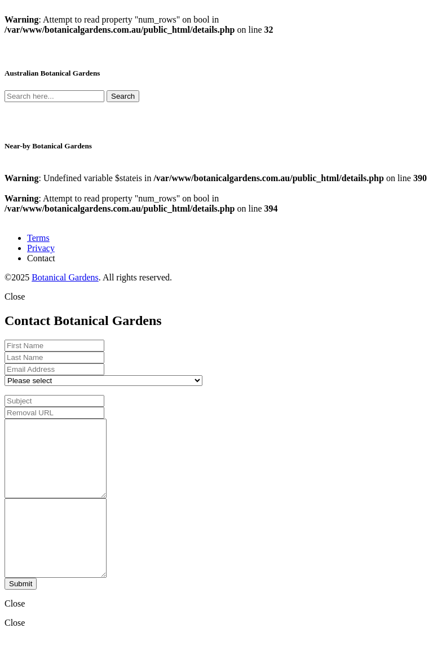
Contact (41, 258)
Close (15, 296)
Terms (38, 238)
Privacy (41, 248)
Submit (20, 614)
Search (123, 96)
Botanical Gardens (65, 277)
